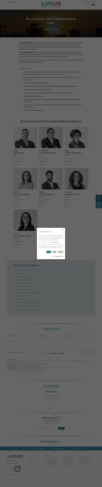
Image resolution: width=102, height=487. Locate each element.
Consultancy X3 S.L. (59, 256)
